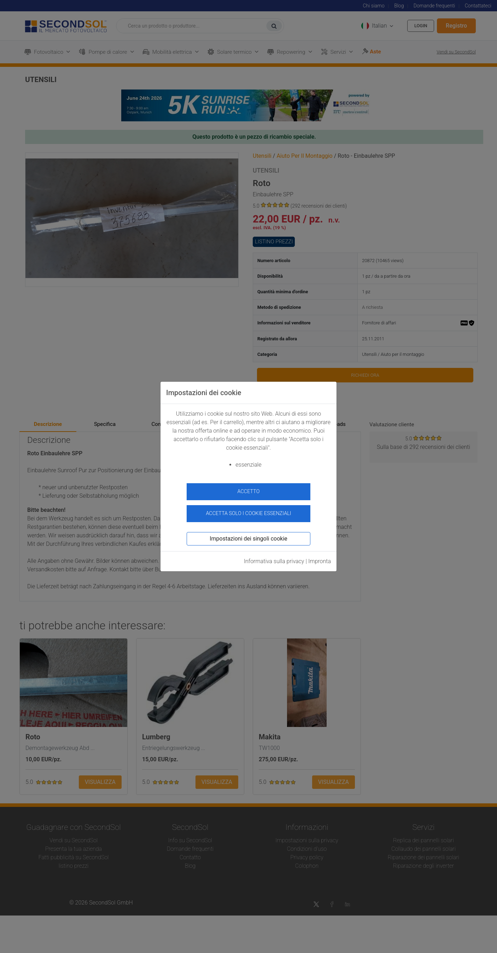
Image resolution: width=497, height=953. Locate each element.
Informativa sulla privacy (274, 558)
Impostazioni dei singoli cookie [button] (248, 535)
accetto (249, 492)
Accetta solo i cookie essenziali (248, 510)
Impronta (319, 558)
